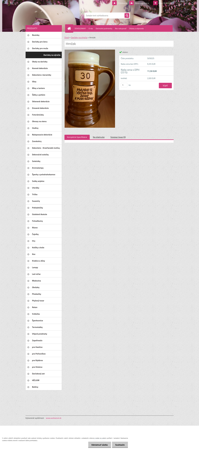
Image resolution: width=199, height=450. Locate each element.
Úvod (66, 37)
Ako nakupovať (120, 28)
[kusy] (124, 85)
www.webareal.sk (53, 418)
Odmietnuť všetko (99, 444)
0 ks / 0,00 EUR (165, 3)
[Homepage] (70, 28)
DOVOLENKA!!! (80, 28)
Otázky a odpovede (136, 28)
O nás (91, 28)
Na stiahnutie (99, 137)
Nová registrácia (142, 3)
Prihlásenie (123, 3)
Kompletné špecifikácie (77, 137)
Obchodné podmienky (104, 28)
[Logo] (43, 15)
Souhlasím (120, 444)
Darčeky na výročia (79, 37)
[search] (127, 15)
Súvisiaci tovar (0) (118, 137)
